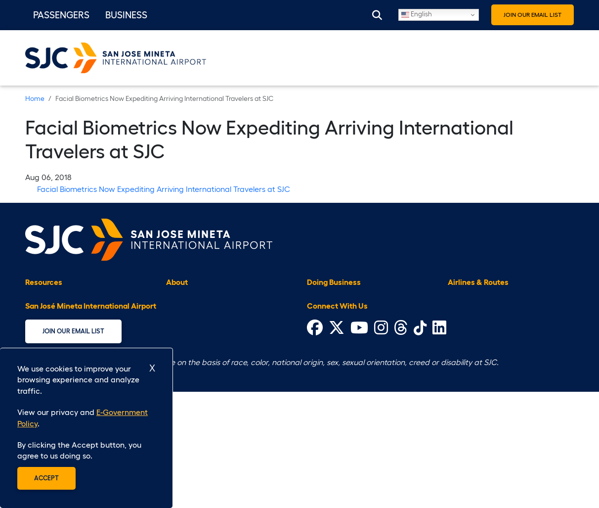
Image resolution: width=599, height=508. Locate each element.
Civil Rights (327, 316)
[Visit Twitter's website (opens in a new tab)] (336, 446)
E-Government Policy (203, 333)
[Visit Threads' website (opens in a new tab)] (401, 446)
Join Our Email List (532, 14)
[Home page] (148, 238)
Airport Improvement (204, 316)
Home (34, 98)
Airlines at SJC (473, 299)
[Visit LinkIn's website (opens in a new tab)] (439, 446)
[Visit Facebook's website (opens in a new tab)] (315, 446)
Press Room (186, 382)
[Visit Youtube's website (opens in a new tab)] (359, 446)
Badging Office (335, 299)
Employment (188, 349)
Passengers (61, 14)
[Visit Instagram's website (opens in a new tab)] (381, 446)
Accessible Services (60, 299)
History (178, 366)
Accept (46, 478)
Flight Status (470, 333)
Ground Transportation (348, 366)
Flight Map (467, 316)
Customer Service (57, 333)
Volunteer (183, 399)
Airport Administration (206, 299)
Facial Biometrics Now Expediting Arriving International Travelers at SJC (163, 189)
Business (126, 14)
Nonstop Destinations (486, 349)
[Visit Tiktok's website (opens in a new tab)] (420, 446)
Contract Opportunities (349, 333)
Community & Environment (73, 316)
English (416, 15)
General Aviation (337, 349)
